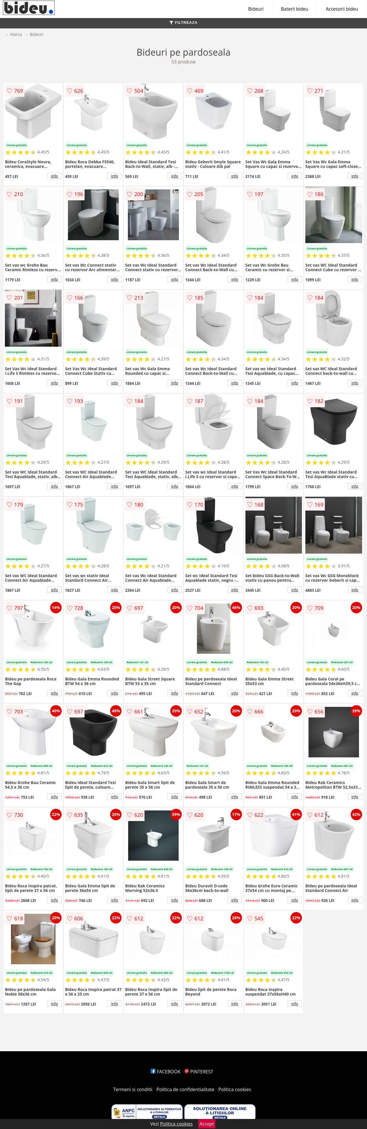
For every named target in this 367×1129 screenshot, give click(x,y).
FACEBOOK (165, 1071)
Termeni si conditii (133, 1089)
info (54, 176)
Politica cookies (234, 1089)
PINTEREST (198, 1071)
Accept (207, 1124)
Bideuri (255, 9)
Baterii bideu (294, 9)
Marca (16, 34)
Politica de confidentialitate (185, 1089)
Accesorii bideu (342, 9)
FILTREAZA (183, 22)
